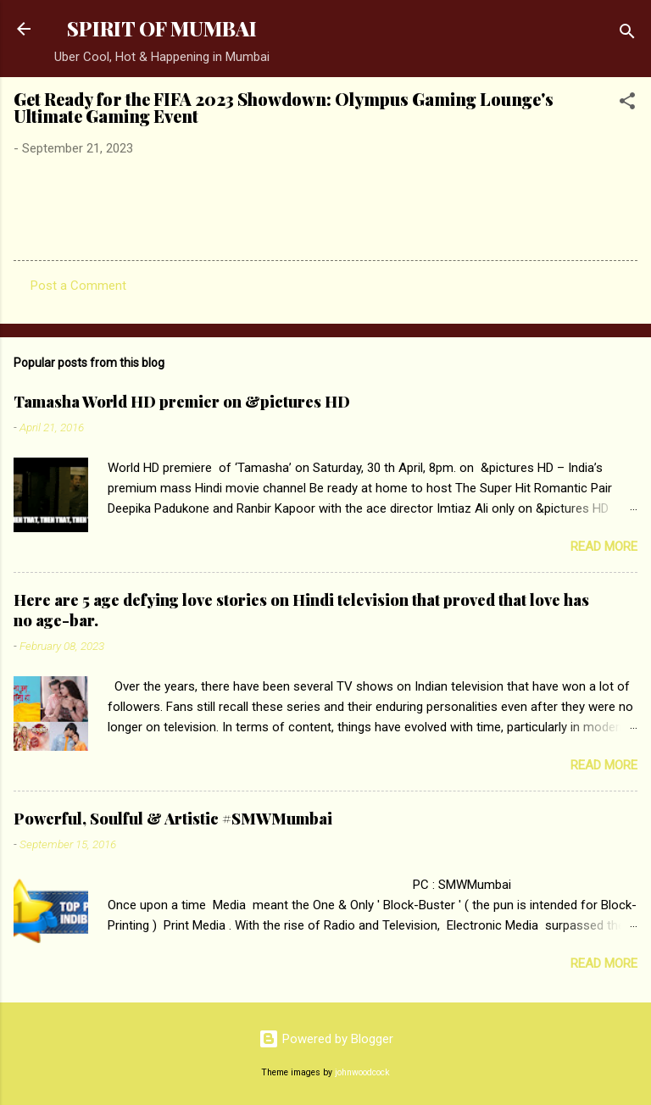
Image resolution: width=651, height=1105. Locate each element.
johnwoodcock (362, 1072)
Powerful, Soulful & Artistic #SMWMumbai (173, 818)
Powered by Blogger (326, 1039)
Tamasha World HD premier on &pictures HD (182, 401)
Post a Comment (78, 285)
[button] (627, 104)
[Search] (627, 34)
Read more (603, 546)
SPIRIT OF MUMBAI (162, 28)
